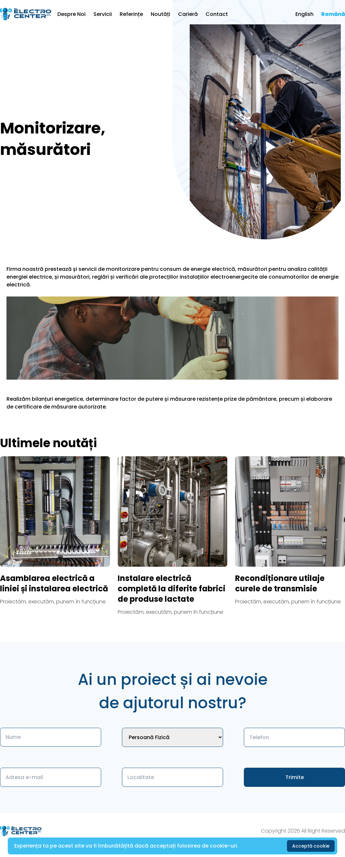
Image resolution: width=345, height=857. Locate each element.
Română (333, 14)
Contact (217, 14)
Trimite (294, 777)
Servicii (102, 14)
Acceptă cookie (310, 846)
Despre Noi (71, 14)
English (304, 14)
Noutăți (160, 14)
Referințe (131, 14)
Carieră (188, 14)
